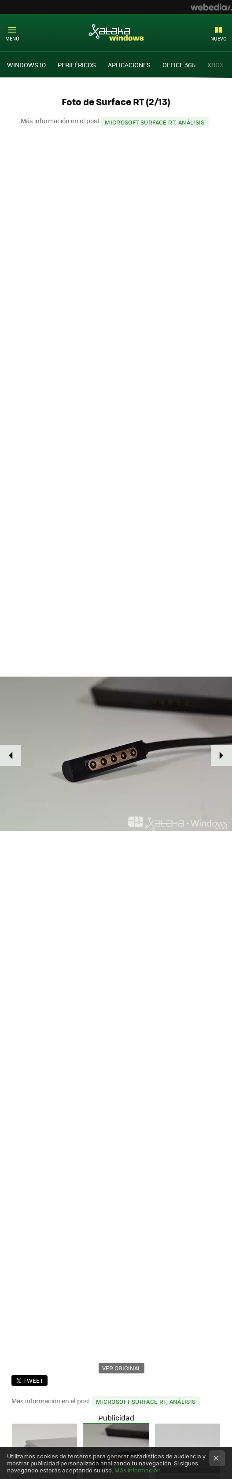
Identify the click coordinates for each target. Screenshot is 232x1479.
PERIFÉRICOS (77, 64)
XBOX (215, 64)
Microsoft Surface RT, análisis (155, 122)
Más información (137, 1470)
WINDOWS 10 (26, 64)
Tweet (33, 1380)
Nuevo (218, 38)
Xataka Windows (116, 32)
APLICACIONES (129, 64)
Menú (12, 38)
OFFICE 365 (178, 64)
